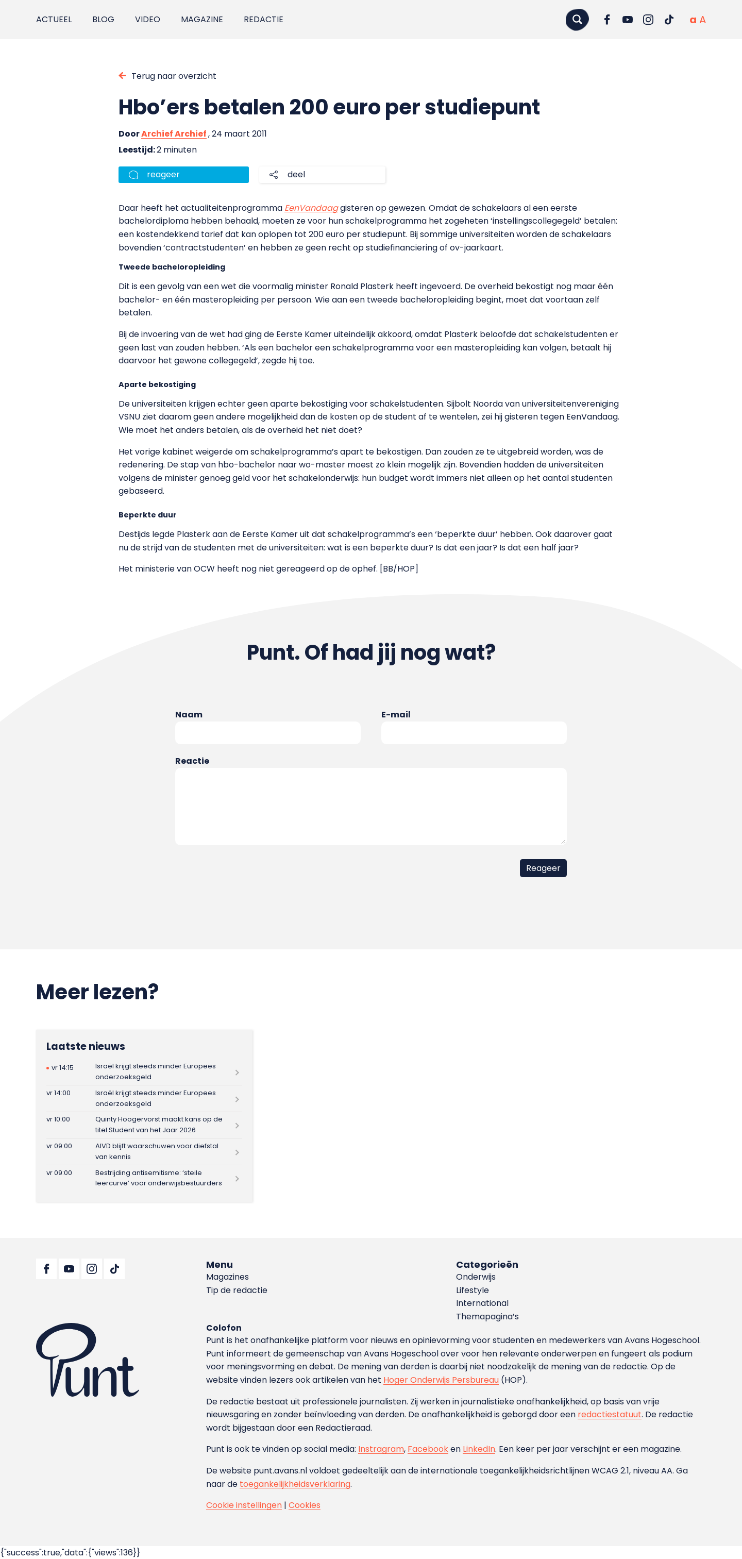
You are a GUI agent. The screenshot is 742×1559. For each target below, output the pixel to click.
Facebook (428, 1449)
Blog (103, 19)
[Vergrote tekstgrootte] (702, 19)
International (482, 1303)
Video (147, 19)
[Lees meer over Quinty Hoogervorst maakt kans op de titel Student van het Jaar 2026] (144, 1125)
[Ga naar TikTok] (669, 19)
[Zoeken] (577, 19)
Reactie (192, 761)
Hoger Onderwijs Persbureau (441, 1380)
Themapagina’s (487, 1316)
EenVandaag (311, 208)
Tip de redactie (236, 1290)
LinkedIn (479, 1449)
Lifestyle (472, 1290)
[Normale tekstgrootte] (693, 19)
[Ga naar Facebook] (607, 19)
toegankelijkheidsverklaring (295, 1484)
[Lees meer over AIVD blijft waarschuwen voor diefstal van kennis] (144, 1151)
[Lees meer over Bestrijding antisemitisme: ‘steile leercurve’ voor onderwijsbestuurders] (144, 1178)
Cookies (305, 1505)
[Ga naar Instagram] (648, 19)
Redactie (263, 19)
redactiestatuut (610, 1414)
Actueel (54, 19)
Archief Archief (174, 134)
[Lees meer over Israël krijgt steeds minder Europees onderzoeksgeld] (144, 1072)
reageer (163, 174)
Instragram (381, 1449)
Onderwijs (476, 1277)
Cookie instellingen (244, 1505)
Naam (189, 714)
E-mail (396, 714)
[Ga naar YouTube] (627, 19)
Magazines (227, 1277)
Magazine (202, 19)
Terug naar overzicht (173, 76)
